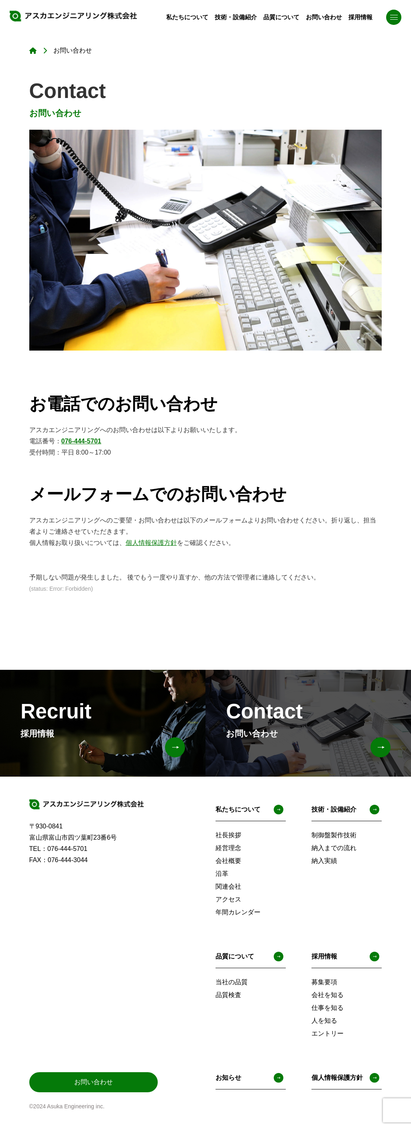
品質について (276, 16)
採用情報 (359, 16)
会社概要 (228, 860)
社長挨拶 (228, 835)
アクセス (228, 899)
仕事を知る (327, 1007)
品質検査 (228, 994)
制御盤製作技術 (333, 835)
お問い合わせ (321, 16)
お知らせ (249, 1078)
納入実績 (324, 860)
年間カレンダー (238, 912)
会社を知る (327, 994)
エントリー (327, 1033)
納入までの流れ (333, 847)
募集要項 (324, 982)
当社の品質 (232, 982)
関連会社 (228, 886)
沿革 (222, 873)
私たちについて (176, 16)
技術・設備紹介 (228, 16)
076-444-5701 (81, 441)
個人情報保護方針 (151, 542)
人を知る (324, 1020)
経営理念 (228, 847)
